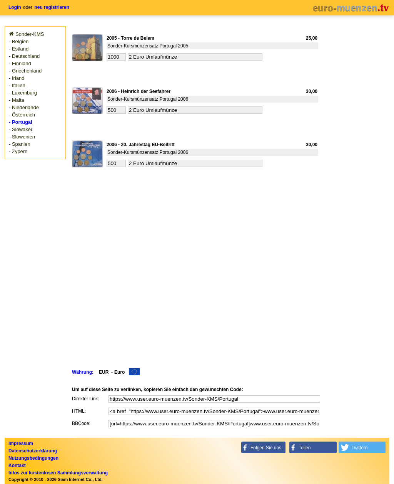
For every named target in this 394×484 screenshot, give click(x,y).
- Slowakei (20, 129)
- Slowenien (22, 137)
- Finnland (20, 63)
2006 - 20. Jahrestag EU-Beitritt (141, 144)
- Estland (18, 49)
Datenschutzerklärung (32, 451)
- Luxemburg (23, 93)
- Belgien (18, 41)
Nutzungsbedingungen (33, 458)
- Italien (17, 85)
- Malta (16, 100)
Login (14, 7)
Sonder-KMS (29, 34)
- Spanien (19, 144)
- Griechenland (25, 71)
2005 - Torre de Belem (130, 38)
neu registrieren (51, 7)
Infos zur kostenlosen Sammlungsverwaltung (58, 473)
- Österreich (22, 115)
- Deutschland (24, 56)
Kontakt (17, 465)
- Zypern (18, 151)
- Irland (16, 78)
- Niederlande (24, 107)
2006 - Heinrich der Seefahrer (138, 91)
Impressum (20, 443)
